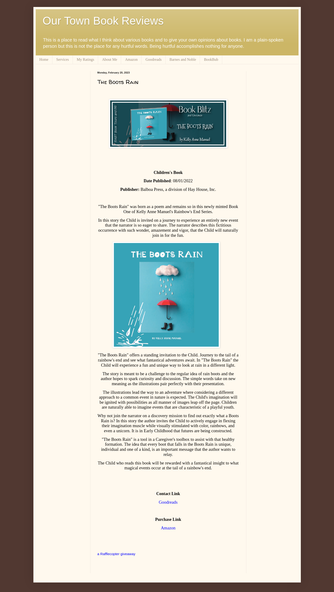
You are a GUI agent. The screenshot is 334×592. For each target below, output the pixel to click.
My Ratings (85, 59)
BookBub (211, 59)
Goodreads (153, 59)
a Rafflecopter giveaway (116, 554)
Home (43, 59)
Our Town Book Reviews (103, 21)
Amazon (131, 59)
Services (62, 59)
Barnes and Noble (183, 59)
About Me (109, 59)
